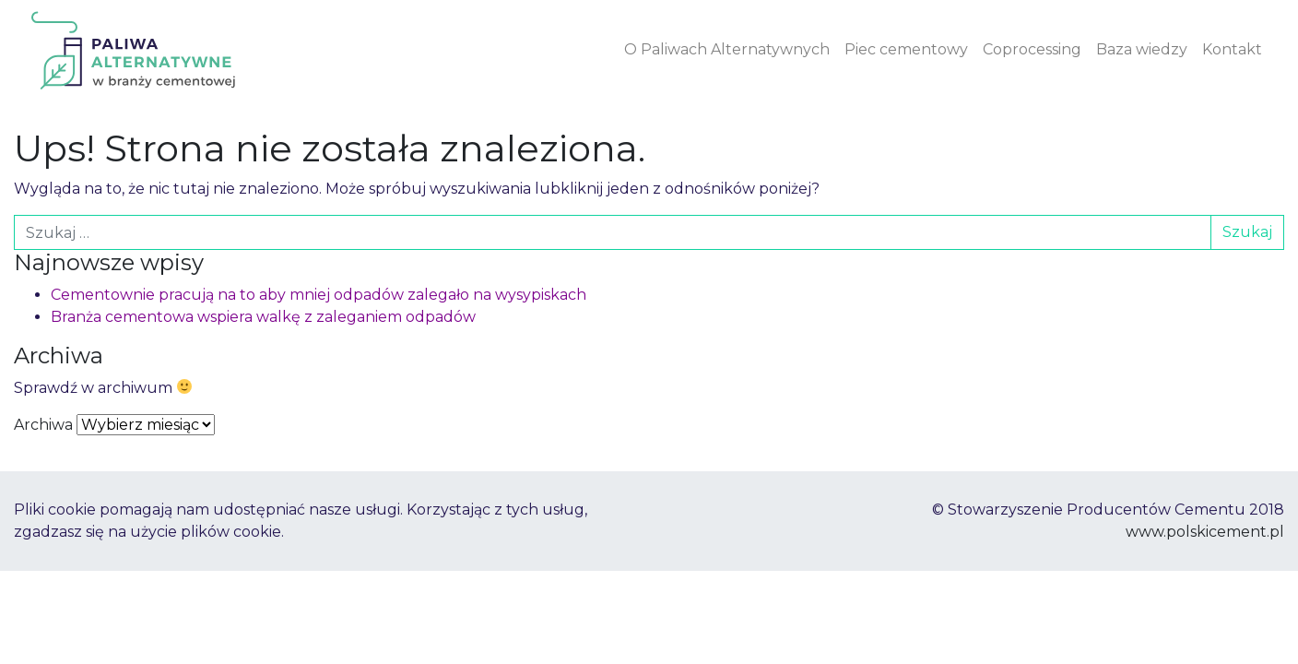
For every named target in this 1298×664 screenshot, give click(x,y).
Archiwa (43, 424)
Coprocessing (1032, 49)
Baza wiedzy (1141, 49)
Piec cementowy (906, 49)
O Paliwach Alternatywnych (727, 49)
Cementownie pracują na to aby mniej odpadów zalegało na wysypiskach (318, 294)
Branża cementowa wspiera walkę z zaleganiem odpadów (263, 317)
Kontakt (1232, 49)
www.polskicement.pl (1205, 531)
